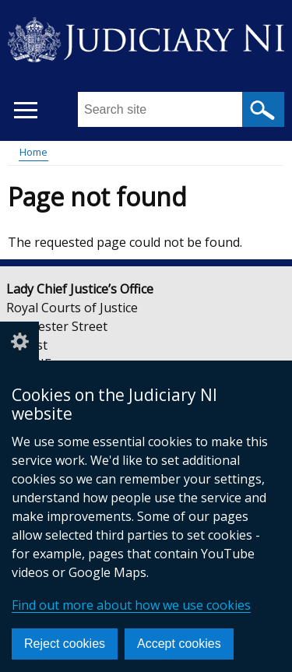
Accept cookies (179, 643)
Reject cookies (64, 643)
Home (33, 152)
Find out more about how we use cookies (131, 605)
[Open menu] (25, 110)
